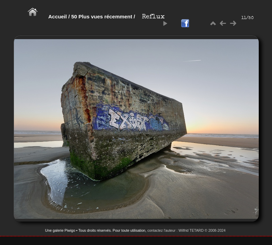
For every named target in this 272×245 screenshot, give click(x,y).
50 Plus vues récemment (102, 16)
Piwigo (70, 230)
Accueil (57, 16)
